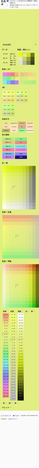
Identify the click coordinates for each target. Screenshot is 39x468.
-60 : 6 (5, 314)
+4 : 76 (20, 331)
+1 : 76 (13, 337)
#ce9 (4, 109)
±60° (21, 139)
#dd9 (18, 100)
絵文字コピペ (13, 419)
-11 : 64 (13, 351)
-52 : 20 (20, 384)
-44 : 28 (20, 379)
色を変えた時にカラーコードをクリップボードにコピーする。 (24, 6)
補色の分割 (8, 153)
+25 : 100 (13, 314)
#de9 (18, 96)
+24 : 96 (21, 317)
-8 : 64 (20, 351)
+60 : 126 (5, 354)
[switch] (8, 1)
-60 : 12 (20, 390)
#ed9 (4, 100)
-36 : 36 (20, 373)
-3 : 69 (20, 345)
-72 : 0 (20, 398)
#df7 (26, 92)
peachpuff (30, 126)
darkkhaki (6, 130)
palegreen (21, 130)
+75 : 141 (5, 356)
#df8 (22, 92)
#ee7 (12, 96)
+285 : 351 (5, 396)
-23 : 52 (13, 359)
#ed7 (12, 100)
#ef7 (13, 92)
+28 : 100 (20, 314)
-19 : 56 (13, 356)
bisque (14, 130)
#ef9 (5, 92)
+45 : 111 (5, 351)
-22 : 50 (20, 362)
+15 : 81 (6, 345)
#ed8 (8, 100)
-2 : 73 (13, 342)
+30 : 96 (6, 348)
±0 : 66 (5, 334)
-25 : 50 (13, 362)
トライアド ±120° (21, 146)
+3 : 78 (13, 331)
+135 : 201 (5, 368)
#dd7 (26, 100)
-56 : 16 (20, 387)
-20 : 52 (20, 359)
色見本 (4, 419)
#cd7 (12, 113)
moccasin (14, 126)
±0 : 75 (13, 339)
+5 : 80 (13, 328)
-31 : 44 (13, 368)
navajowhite (30, 123)
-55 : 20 (13, 384)
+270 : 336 (5, 393)
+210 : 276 (5, 382)
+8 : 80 (20, 328)
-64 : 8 (20, 393)
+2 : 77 (13, 334)
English (16, 415)
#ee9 (4, 96)
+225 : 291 (5, 384)
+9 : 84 (13, 325)
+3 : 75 (20, 334)
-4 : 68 (20, 348)
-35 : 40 (13, 370)
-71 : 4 (13, 396)
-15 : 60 (13, 354)
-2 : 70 (20, 342)
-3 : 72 (13, 345)
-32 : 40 (20, 370)
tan (22, 126)
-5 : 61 (5, 328)
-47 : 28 (13, 379)
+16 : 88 (21, 323)
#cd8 (8, 113)
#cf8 (9, 105)
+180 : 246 (5, 376)
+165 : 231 (5, 373)
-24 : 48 (20, 365)
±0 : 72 (20, 339)
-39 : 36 (13, 373)
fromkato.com (6, 415)
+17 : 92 (13, 320)
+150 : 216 (5, 370)
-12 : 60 (20, 354)
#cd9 (4, 113)
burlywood (22, 123)
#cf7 (13, 105)
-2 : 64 (5, 331)
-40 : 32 (20, 376)
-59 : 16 (13, 387)
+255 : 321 (5, 390)
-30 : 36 (6, 320)
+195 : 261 (5, 379)
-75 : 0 (13, 398)
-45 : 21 (6, 317)
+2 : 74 (20, 337)
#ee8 (8, 96)
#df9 (18, 92)
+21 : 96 (13, 317)
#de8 (22, 96)
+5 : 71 (5, 339)
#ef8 (9, 92)
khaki (6, 123)
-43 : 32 (13, 376)
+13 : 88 (13, 323)
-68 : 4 (20, 396)
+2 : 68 (5, 337)
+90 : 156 (5, 359)
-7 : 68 (13, 348)
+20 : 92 (21, 320)
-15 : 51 (6, 323)
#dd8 (22, 100)
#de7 (26, 96)
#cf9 (5, 105)
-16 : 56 (20, 356)
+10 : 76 (6, 342)
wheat (5, 126)
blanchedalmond (30, 130)
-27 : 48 (13, 365)
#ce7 (12, 109)
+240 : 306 (5, 387)
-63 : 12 (13, 390)
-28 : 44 (20, 368)
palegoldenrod (14, 123)
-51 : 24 (13, 382)
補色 (21, 153)
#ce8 (8, 109)
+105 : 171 (5, 362)
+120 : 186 (5, 365)
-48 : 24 (20, 382)
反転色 (21, 157)
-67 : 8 (13, 393)
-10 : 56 (6, 325)
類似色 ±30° (8, 139)
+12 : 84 (21, 325)
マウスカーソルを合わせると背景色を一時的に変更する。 (24, 2)
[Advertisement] (15, 25)
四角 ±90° (8, 146)
